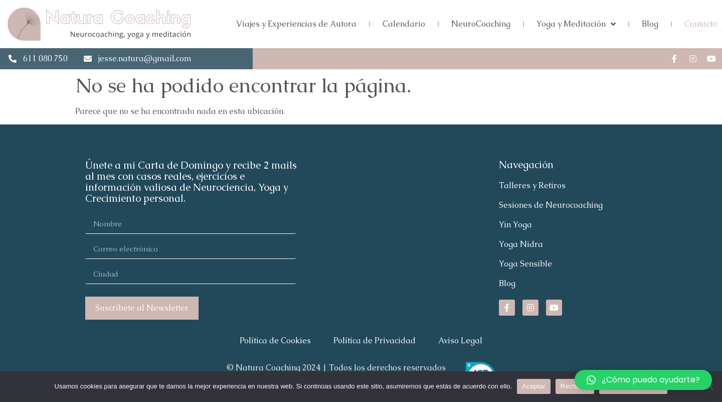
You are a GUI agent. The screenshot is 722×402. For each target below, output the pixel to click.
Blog (650, 24)
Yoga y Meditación (576, 24)
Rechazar (575, 386)
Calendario (404, 24)
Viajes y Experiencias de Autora (296, 24)
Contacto (700, 24)
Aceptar (534, 386)
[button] (643, 380)
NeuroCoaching (480, 24)
